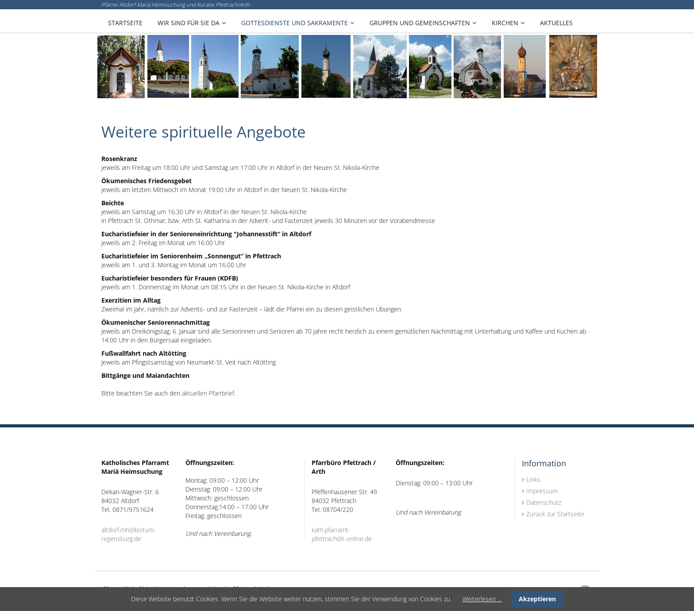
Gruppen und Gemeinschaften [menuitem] (420, 23)
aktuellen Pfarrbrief (208, 393)
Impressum (542, 491)
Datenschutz (543, 502)
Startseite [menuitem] (125, 23)
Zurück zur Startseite (555, 514)
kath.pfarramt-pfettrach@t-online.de (342, 534)
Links (533, 479)
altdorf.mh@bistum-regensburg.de (128, 534)
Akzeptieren (537, 599)
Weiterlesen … (482, 599)
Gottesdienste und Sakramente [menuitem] (294, 23)
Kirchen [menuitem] (505, 23)
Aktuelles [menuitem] (556, 23)
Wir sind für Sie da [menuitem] (189, 23)
